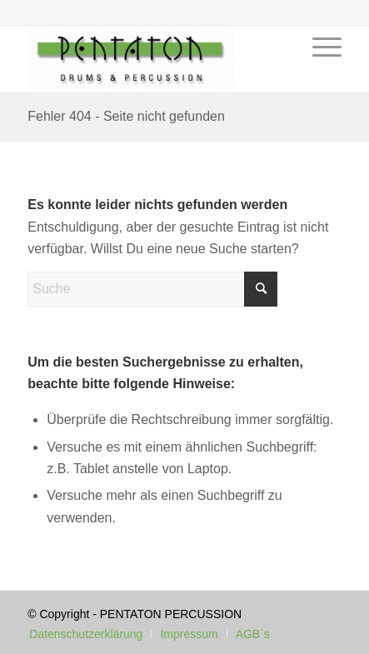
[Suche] (152, 289)
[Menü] (319, 71)
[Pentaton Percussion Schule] (152, 59)
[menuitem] (319, 71)
